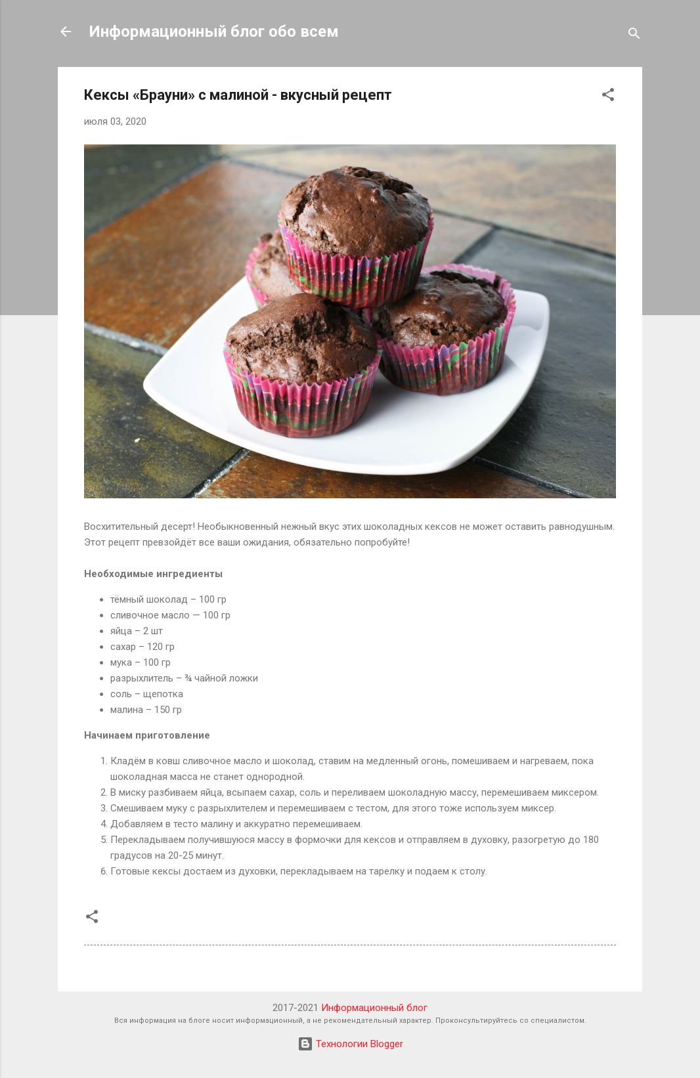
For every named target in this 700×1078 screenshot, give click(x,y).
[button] (608, 97)
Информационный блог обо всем (214, 31)
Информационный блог (374, 1008)
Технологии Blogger (350, 1044)
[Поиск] (634, 36)
